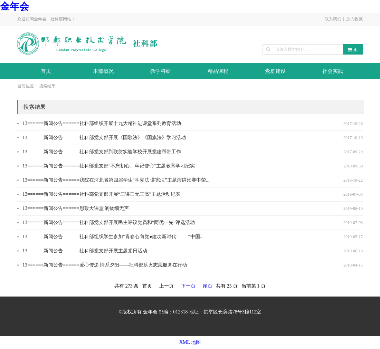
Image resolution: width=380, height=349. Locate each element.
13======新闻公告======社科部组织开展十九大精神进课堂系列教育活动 (101, 123)
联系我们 (333, 19)
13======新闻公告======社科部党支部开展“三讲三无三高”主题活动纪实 (101, 194)
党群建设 (275, 71)
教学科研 (160, 71)
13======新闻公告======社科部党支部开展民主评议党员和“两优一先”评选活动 (108, 222)
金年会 (14, 6)
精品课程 (218, 71)
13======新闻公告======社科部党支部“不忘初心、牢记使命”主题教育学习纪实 (108, 165)
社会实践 (332, 71)
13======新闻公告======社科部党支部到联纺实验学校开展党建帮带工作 (101, 151)
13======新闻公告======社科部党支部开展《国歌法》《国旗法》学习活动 (104, 137)
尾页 (207, 286)
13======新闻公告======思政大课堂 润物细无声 (75, 208)
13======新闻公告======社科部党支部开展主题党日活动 (84, 250)
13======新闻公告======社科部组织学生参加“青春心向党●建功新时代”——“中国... (112, 236)
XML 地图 (190, 342)
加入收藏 (354, 19)
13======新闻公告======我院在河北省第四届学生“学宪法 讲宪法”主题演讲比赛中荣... (115, 180)
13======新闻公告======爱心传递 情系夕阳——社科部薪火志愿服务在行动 (104, 265)
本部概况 (103, 71)
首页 (46, 71)
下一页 (188, 286)
